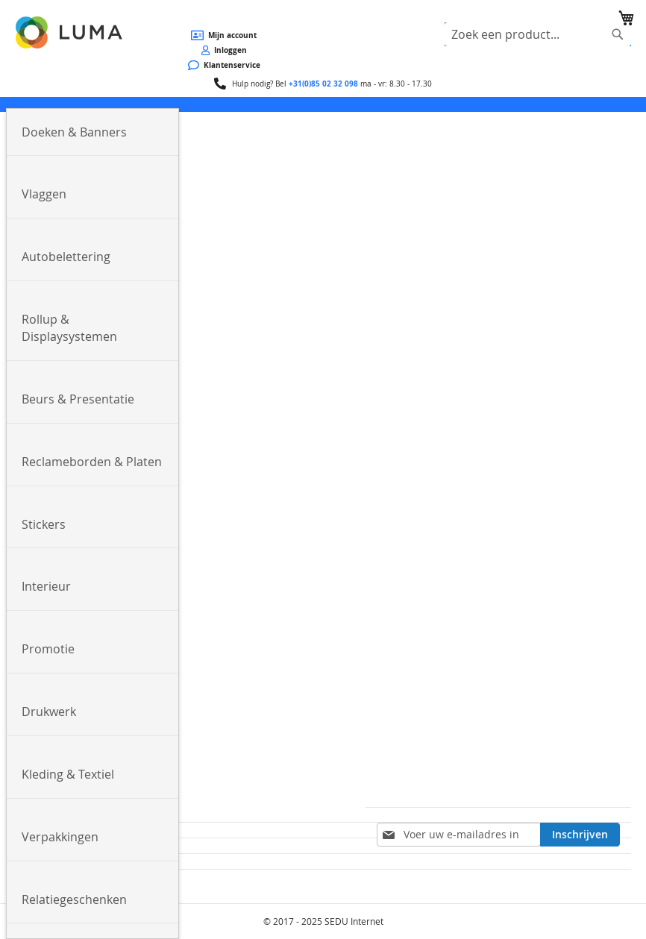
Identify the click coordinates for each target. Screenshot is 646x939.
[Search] (618, 34)
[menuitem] (92, 133)
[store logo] (70, 32)
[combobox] (538, 34)
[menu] (323, 104)
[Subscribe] (580, 835)
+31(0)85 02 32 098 (323, 83)
